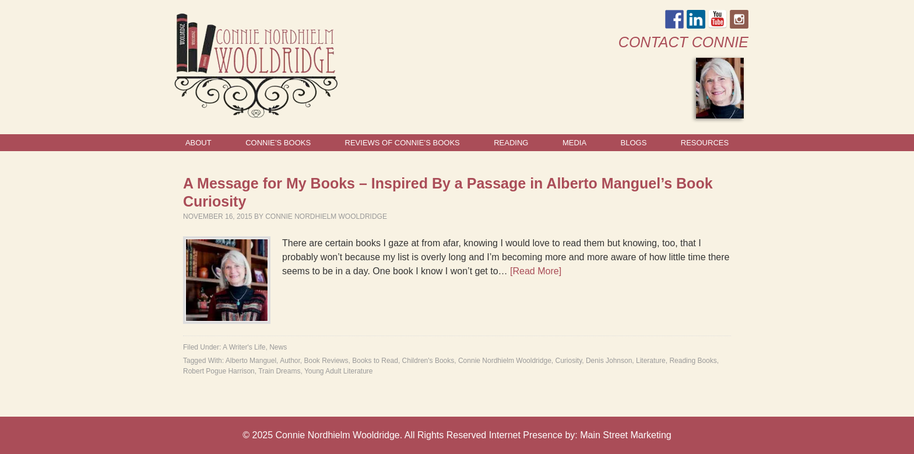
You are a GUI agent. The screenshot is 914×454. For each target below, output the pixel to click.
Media (574, 142)
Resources (705, 142)
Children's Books (428, 361)
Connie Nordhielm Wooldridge (326, 216)
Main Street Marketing (626, 435)
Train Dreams (279, 371)
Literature (651, 361)
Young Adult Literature (338, 371)
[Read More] (535, 271)
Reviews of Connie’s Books (402, 142)
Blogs (634, 142)
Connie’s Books (278, 142)
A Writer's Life (244, 347)
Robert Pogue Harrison (219, 371)
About (198, 142)
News (278, 347)
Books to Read (375, 361)
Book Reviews (326, 361)
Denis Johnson (609, 361)
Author (290, 361)
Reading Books (692, 361)
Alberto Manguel (251, 361)
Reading (511, 142)
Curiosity (568, 361)
